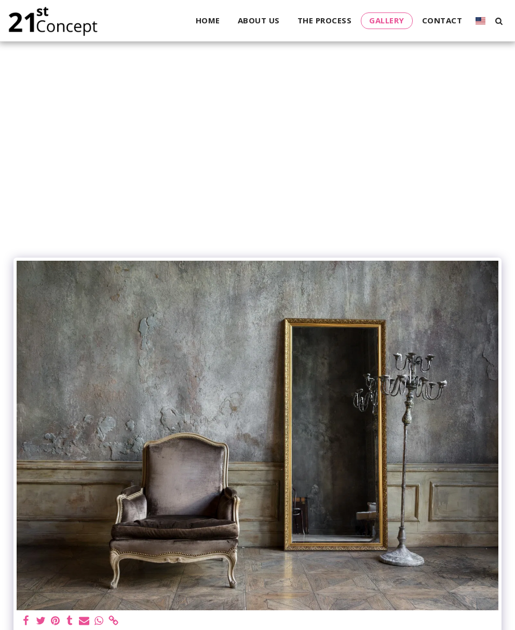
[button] (499, 21)
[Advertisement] (257, 174)
